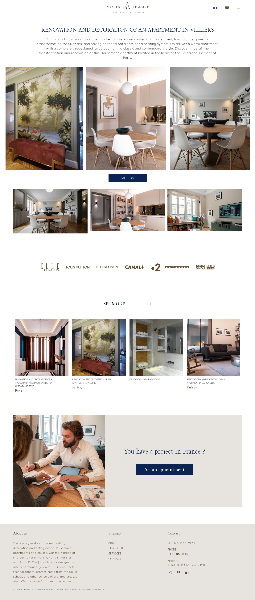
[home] (128, 7)
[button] (62, 380)
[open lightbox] (50, 211)
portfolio (117, 548)
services (115, 553)
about (113, 543)
